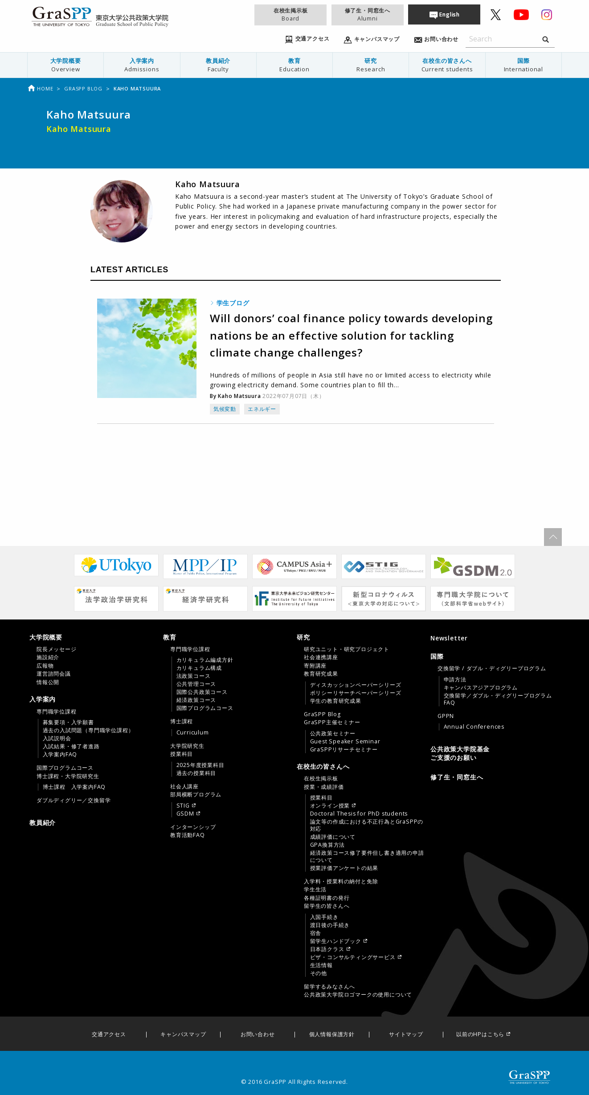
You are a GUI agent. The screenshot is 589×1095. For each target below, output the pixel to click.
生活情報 (321, 965)
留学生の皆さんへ (326, 906)
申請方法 (455, 679)
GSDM (185, 813)
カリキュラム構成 (199, 668)
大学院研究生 (187, 746)
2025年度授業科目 (200, 765)
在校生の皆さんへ (447, 65)
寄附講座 (315, 665)
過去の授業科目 (196, 773)
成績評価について (333, 837)
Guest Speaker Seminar (345, 741)
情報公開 (48, 682)
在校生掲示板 (290, 14)
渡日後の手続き (330, 925)
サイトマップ (406, 1035)
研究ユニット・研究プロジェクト (346, 649)
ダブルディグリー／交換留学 (73, 800)
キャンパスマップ (183, 1035)
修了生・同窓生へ (368, 14)
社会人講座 (184, 786)
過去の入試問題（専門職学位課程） (88, 730)
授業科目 (181, 754)
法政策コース (193, 676)
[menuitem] (66, 65)
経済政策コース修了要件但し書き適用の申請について (367, 856)
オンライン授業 (330, 805)
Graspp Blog (83, 88)
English (449, 14)
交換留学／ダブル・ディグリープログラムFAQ (498, 699)
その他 (318, 973)
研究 (371, 65)
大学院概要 (65, 65)
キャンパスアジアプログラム (481, 687)
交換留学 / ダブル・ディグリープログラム (492, 668)
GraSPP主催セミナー (332, 722)
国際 (523, 65)
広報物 (45, 665)
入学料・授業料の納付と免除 (341, 881)
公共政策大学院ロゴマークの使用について (358, 994)
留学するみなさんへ (329, 986)
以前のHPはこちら (480, 1035)
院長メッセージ (57, 649)
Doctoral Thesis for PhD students (359, 813)
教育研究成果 (321, 673)
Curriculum (192, 732)
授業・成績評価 (324, 787)
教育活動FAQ (187, 835)
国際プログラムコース (65, 767)
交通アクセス (109, 1035)
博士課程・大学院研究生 (68, 776)
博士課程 (181, 721)
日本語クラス (327, 949)
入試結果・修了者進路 (71, 746)
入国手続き (324, 917)
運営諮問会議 (54, 673)
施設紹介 (48, 657)
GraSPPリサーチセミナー (344, 749)
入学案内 (142, 65)
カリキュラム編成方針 (204, 660)
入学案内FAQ (60, 754)
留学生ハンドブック (335, 941)
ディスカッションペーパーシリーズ (355, 685)
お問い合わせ (258, 1035)
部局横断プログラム (195, 794)
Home (40, 88)
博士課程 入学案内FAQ (74, 787)
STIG (183, 805)
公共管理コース (196, 684)
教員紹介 (218, 65)
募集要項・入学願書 (68, 722)
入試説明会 (57, 738)
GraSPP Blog (322, 714)
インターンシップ (193, 827)
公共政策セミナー (333, 733)
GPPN (446, 716)
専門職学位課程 (57, 711)
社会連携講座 (321, 657)
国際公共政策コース (202, 692)
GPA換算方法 (327, 845)
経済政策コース (196, 700)
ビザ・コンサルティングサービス (353, 957)
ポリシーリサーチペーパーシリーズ (355, 693)
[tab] (94, 659)
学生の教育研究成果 (335, 701)
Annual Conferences (474, 726)
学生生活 (315, 889)
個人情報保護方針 (332, 1035)
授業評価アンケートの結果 (344, 868)
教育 (294, 65)
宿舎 (316, 933)
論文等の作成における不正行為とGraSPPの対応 (367, 825)
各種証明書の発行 (326, 898)
